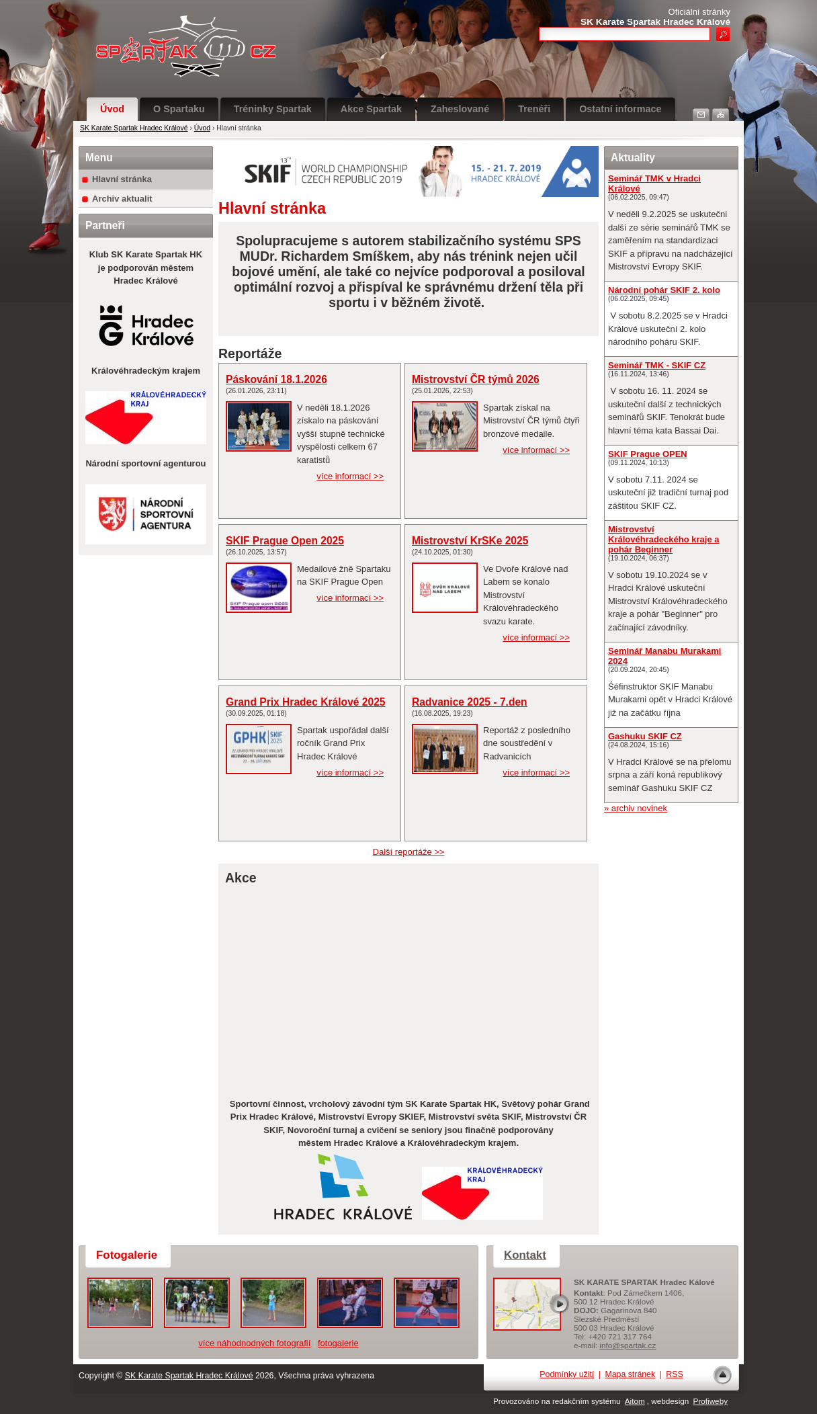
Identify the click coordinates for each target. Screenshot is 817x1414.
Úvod (112, 108)
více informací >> (350, 476)
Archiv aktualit (122, 199)
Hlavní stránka (122, 179)
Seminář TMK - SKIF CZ (656, 365)
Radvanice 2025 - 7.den (469, 702)
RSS (674, 1374)
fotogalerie (338, 1343)
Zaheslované (460, 108)
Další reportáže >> (409, 852)
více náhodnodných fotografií (254, 1343)
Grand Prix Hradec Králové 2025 (306, 702)
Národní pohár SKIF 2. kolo (664, 290)
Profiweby (710, 1401)
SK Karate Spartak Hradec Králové (134, 128)
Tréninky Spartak (273, 108)
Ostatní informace (620, 108)
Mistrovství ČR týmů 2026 (476, 379)
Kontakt (525, 1255)
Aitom (635, 1401)
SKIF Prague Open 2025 (285, 540)
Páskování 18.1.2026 (276, 379)
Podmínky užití (567, 1374)
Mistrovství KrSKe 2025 (470, 540)
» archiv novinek (635, 808)
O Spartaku (179, 108)
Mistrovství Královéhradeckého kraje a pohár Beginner (663, 539)
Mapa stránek (630, 1374)
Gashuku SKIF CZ (645, 736)
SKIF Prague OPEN (647, 454)
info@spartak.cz (627, 1345)
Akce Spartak (371, 108)
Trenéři (534, 108)
